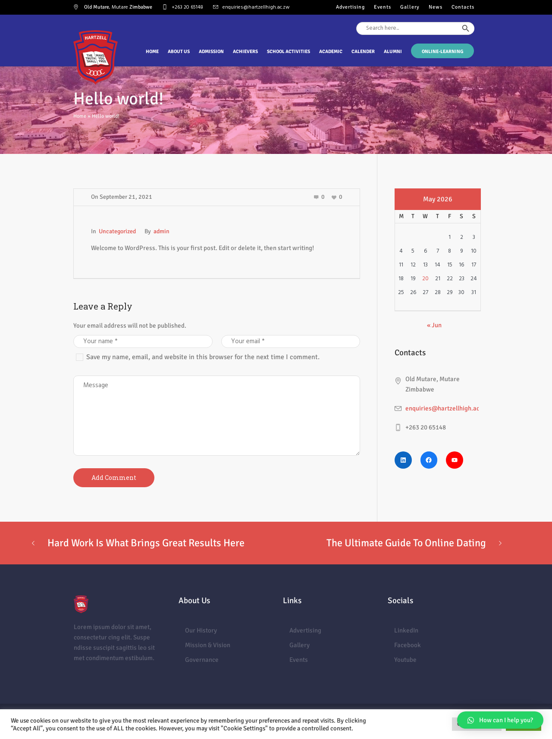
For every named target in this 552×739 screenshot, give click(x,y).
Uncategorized (117, 231)
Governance (202, 660)
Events (298, 660)
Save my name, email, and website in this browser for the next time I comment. (203, 357)
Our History (201, 630)
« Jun (434, 325)
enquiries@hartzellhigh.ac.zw (256, 7)
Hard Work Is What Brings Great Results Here (146, 542)
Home (79, 116)
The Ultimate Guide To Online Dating (406, 542)
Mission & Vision (207, 645)
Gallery (299, 645)
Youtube (405, 660)
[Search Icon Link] (474, 44)
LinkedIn (406, 630)
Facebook (407, 645)
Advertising (305, 630)
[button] (500, 720)
